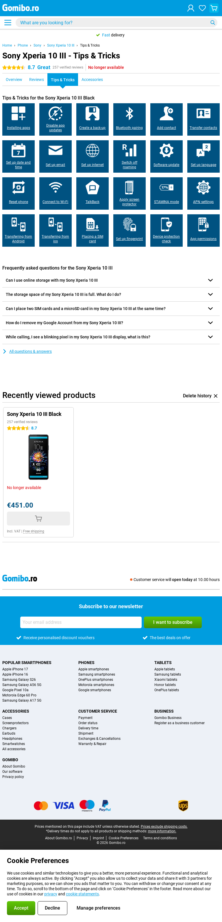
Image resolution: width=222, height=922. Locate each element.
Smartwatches (13, 744)
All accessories (13, 749)
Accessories (15, 711)
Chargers (9, 728)
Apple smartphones (93, 669)
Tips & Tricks (90, 45)
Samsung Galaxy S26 (19, 680)
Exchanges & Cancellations (99, 739)
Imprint (98, 838)
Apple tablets (164, 669)
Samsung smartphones (96, 674)
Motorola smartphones (96, 685)
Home (7, 45)
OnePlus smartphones (95, 680)
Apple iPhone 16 (15, 674)
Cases (7, 718)
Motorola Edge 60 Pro (19, 695)
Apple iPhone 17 (15, 669)
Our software (12, 772)
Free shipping (33, 531)
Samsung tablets (167, 674)
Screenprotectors (15, 723)
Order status (87, 723)
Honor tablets (165, 685)
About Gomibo (13, 766)
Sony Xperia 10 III (60, 45)
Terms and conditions (160, 838)
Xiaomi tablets (165, 680)
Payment (85, 718)
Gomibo (10, 759)
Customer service (97, 711)
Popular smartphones (26, 662)
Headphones (12, 739)
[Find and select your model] (116, 22)
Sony (37, 45)
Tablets (163, 662)
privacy (50, 894)
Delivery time (88, 728)
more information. (162, 831)
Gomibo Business (168, 718)
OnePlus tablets (166, 690)
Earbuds (8, 733)
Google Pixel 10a (15, 690)
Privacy (82, 838)
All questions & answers (27, 351)
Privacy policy (13, 777)
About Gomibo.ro (58, 838)
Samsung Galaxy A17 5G (21, 700)
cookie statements (82, 894)
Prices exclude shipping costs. (164, 827)
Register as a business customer (179, 723)
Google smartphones (94, 690)
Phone (23, 45)
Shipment (85, 733)
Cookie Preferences (123, 838)
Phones (86, 662)
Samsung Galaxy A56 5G (21, 685)
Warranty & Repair (92, 744)
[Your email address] (81, 622)
